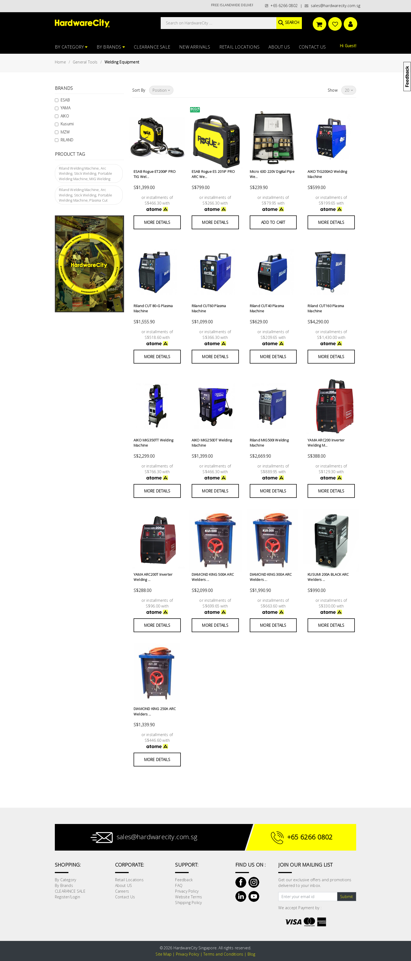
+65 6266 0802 (281, 5)
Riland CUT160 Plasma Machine (326, 308)
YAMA (65, 107)
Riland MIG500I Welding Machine (269, 443)
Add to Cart (273, 222)
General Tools (85, 62)
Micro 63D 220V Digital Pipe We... (272, 174)
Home (60, 62)
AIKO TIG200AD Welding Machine (327, 174)
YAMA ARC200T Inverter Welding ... (153, 577)
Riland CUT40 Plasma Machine (267, 308)
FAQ (178, 885)
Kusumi (67, 123)
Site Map (164, 954)
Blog (251, 954)
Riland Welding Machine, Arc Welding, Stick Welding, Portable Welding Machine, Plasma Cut (85, 195)
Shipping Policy (188, 902)
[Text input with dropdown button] (307, 896)
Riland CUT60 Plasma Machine (209, 308)
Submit (346, 896)
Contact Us (312, 47)
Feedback (184, 879)
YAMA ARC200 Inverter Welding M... (326, 443)
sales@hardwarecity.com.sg (332, 5)
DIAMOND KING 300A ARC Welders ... (271, 577)
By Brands (111, 47)
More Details (157, 222)
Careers (122, 891)
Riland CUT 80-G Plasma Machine (153, 308)
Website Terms (188, 896)
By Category (71, 47)
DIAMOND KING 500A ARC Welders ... (213, 577)
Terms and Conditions (223, 954)
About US (279, 47)
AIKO (65, 116)
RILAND (67, 139)
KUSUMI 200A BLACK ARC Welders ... (328, 577)
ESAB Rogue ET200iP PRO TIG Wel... (155, 174)
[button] (410, 31)
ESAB (65, 100)
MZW (65, 132)
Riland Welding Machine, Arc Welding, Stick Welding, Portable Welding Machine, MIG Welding (85, 173)
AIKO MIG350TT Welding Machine (153, 443)
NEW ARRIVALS (194, 47)
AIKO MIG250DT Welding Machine (212, 443)
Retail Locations (239, 47)
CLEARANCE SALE (152, 47)
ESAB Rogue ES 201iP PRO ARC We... (213, 174)
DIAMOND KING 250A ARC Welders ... (155, 711)
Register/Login (67, 896)
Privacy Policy (186, 891)
